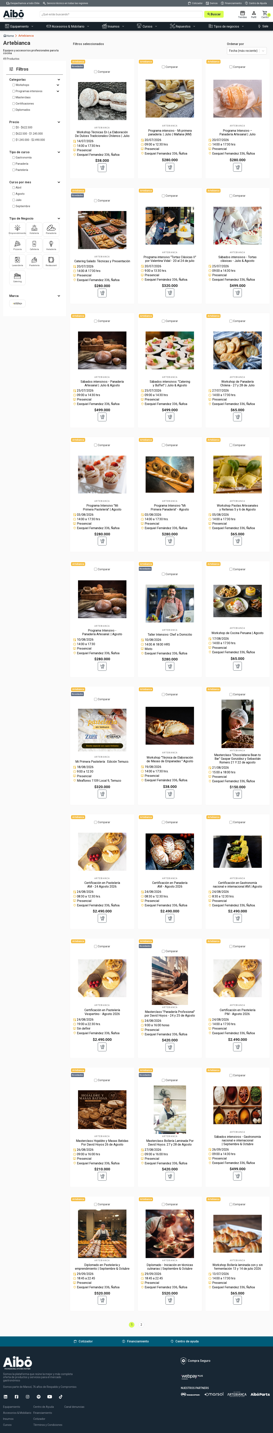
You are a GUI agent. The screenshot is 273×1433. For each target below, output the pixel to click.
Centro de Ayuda (43, 1405)
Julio (18, 200)
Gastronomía (24, 157)
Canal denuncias (74, 1405)
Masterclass (23, 97)
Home (10, 36)
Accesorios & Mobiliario (17, 1411)
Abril (18, 187)
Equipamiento (11, 1405)
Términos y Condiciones (47, 1423)
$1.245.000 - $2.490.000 (30, 139)
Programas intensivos (29, 91)
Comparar (104, 71)
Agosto (20, 193)
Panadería (22, 163)
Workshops (22, 85)
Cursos (7, 1423)
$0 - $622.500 (24, 127)
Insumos (8, 1417)
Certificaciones (25, 103)
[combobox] (229, 51)
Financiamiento (42, 1411)
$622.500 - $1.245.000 (29, 133)
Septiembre (23, 206)
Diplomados (23, 109)
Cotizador (39, 1417)
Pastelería (22, 169)
